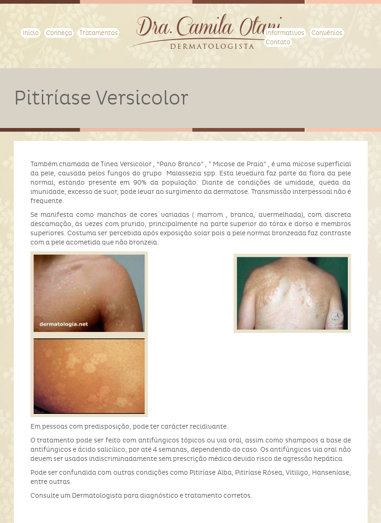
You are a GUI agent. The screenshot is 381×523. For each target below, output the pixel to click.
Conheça (59, 33)
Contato (278, 42)
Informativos (285, 33)
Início (31, 33)
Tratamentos (98, 33)
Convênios (326, 33)
